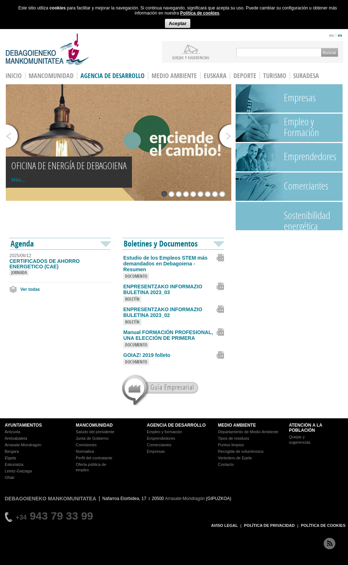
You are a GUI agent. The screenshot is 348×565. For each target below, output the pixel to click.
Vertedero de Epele (235, 458)
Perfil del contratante (94, 458)
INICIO (13, 75)
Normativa (85, 451)
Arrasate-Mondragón (23, 445)
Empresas (300, 97)
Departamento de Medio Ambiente (248, 432)
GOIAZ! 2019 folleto (146, 355)
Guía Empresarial (172, 386)
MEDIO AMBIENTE (237, 425)
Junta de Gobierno (92, 438)
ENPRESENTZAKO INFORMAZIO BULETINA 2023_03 (162, 289)
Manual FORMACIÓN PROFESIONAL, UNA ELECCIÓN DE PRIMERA (168, 335)
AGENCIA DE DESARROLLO (176, 425)
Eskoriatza (14, 464)
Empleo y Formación (301, 127)
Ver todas (30, 289)
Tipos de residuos (233, 438)
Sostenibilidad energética (307, 219)
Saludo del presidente (95, 432)
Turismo (274, 75)
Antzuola (12, 432)
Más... (18, 180)
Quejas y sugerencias (190, 57)
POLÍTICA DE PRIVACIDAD (269, 525)
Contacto (226, 464)
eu (331, 35)
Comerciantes (306, 185)
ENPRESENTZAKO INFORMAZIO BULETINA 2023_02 (162, 312)
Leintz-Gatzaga (18, 471)
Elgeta (10, 458)
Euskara (215, 75)
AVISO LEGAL (224, 525)
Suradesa (306, 75)
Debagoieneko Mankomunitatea (47, 49)
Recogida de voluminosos (241, 451)
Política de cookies (199, 13)
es (340, 35)
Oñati (9, 477)
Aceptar (177, 23)
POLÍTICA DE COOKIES (323, 525)
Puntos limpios (231, 445)
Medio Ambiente (174, 75)
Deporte (244, 75)
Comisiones (86, 445)
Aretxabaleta (16, 438)
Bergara (12, 451)
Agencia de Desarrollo (112, 75)
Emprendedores (310, 156)
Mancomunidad (51, 75)
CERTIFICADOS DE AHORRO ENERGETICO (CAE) (44, 264)
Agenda (22, 243)
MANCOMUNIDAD (94, 425)
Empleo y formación (164, 432)
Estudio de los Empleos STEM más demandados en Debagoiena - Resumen (165, 263)
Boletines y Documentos (161, 243)
